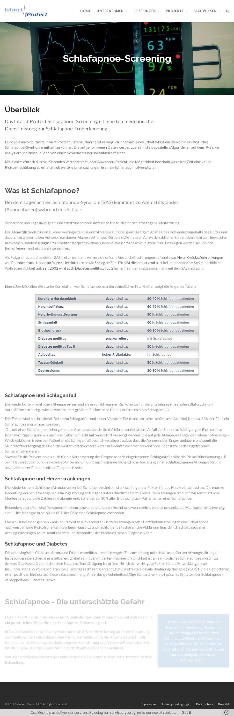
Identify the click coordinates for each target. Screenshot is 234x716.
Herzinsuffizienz (49, 263)
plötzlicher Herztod (139, 263)
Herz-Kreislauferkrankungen (200, 258)
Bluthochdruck (22, 263)
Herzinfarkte (73, 263)
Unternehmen (110, 11)
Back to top (225, 707)
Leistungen (145, 11)
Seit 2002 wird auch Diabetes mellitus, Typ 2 (78, 269)
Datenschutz (204, 704)
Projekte (175, 11)
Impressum (148, 704)
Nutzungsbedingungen (176, 704)
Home (85, 11)
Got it (186, 712)
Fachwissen (205, 11)
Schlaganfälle (106, 263)
